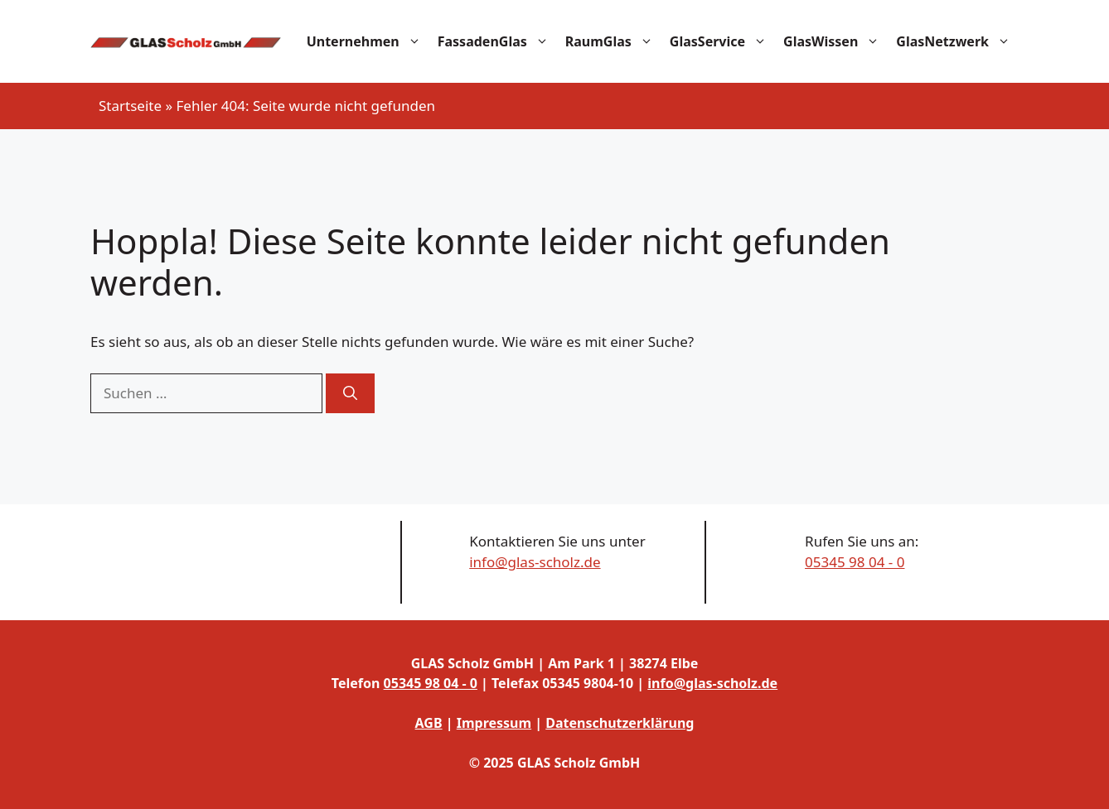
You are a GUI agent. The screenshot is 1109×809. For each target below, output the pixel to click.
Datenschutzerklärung (619, 723)
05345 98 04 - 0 (854, 561)
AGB (429, 723)
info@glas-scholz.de (534, 561)
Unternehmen (368, 41)
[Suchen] (350, 393)
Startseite (130, 105)
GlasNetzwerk (957, 41)
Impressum (494, 723)
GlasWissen (835, 41)
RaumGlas (613, 41)
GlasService (722, 41)
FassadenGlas (497, 41)
